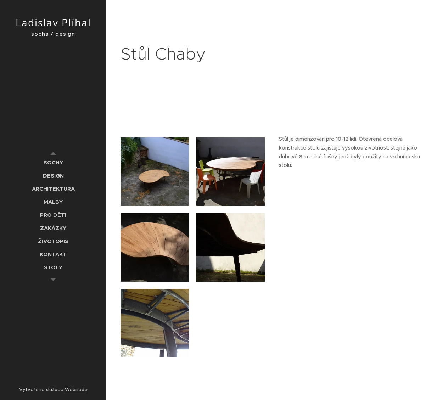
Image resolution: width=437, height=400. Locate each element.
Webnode (76, 390)
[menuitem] (53, 162)
